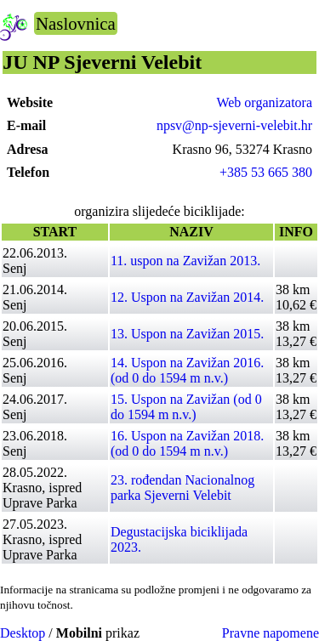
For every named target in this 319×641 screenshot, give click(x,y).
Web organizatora (264, 102)
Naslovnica (76, 23)
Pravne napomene (270, 633)
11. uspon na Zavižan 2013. (185, 260)
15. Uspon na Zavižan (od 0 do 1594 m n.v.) (186, 407)
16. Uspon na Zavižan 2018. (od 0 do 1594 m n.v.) (187, 443)
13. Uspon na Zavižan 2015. (187, 333)
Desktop (22, 633)
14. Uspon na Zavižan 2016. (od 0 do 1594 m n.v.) (187, 370)
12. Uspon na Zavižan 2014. (187, 297)
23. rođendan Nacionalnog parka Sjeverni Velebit (182, 487)
